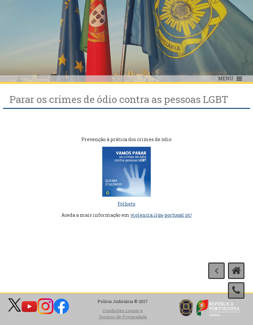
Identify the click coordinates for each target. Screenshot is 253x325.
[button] (226, 78)
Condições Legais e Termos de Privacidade (122, 314)
